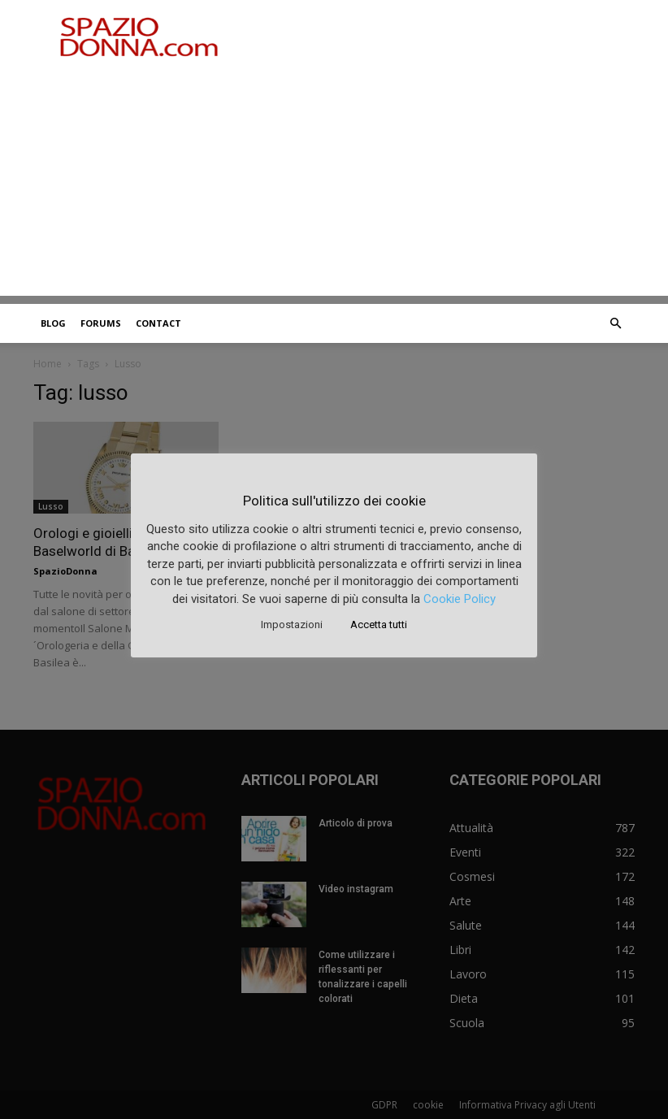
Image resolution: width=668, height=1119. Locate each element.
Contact (158, 323)
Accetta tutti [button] (378, 624)
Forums (100, 323)
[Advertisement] (334, 182)
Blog (53, 323)
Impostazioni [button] (292, 624)
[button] (615, 324)
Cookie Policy (459, 599)
